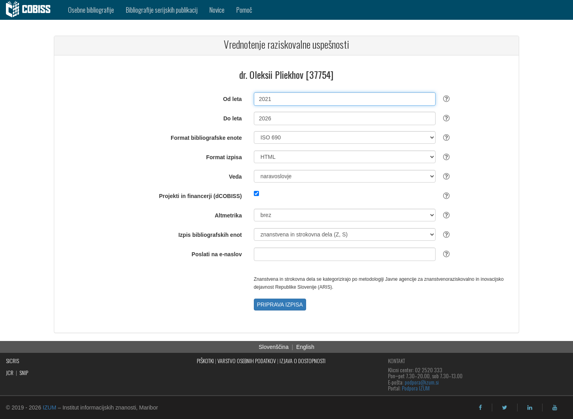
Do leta (232, 118)
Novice (217, 10)
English (305, 347)
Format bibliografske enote (206, 138)
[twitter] (504, 407)
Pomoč (244, 10)
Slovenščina (274, 347)
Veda (235, 176)
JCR (9, 372)
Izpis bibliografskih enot (210, 235)
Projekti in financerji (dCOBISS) (200, 196)
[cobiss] (31, 10)
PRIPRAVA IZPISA (280, 304)
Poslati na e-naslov (217, 254)
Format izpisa (224, 157)
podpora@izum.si (422, 382)
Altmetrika (228, 215)
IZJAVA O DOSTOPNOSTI (303, 360)
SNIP (23, 372)
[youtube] (554, 407)
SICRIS (12, 360)
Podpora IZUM (416, 388)
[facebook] (480, 407)
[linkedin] (529, 407)
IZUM (49, 407)
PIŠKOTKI (205, 360)
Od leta (232, 99)
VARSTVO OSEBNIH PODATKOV (246, 360)
